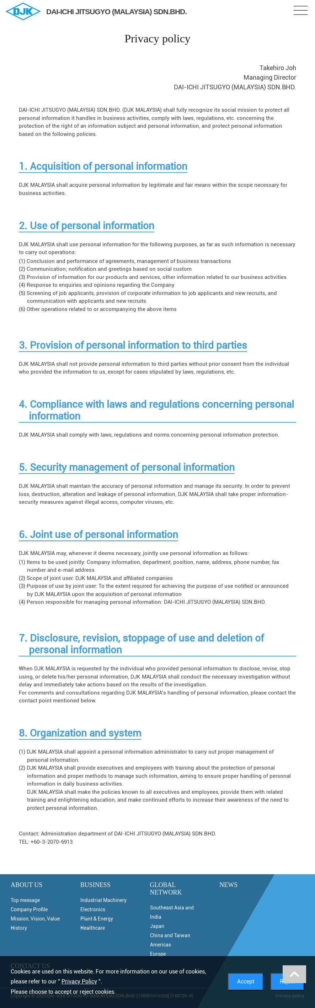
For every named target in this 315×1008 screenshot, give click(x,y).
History (19, 928)
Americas (160, 945)
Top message (25, 900)
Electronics (92, 909)
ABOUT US (26, 884)
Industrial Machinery (103, 900)
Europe (158, 954)
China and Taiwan (170, 935)
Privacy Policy (79, 981)
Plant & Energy (96, 919)
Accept (245, 981)
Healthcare (92, 928)
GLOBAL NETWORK (166, 888)
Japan (157, 926)
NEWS (228, 884)
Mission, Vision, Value (35, 919)
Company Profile (29, 909)
